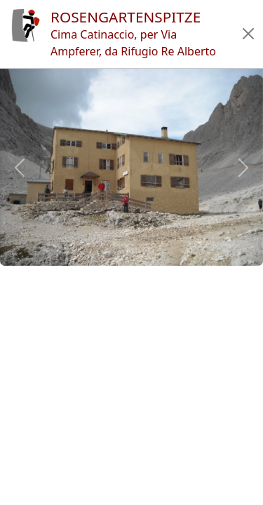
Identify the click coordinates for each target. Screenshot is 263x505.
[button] (248, 33)
